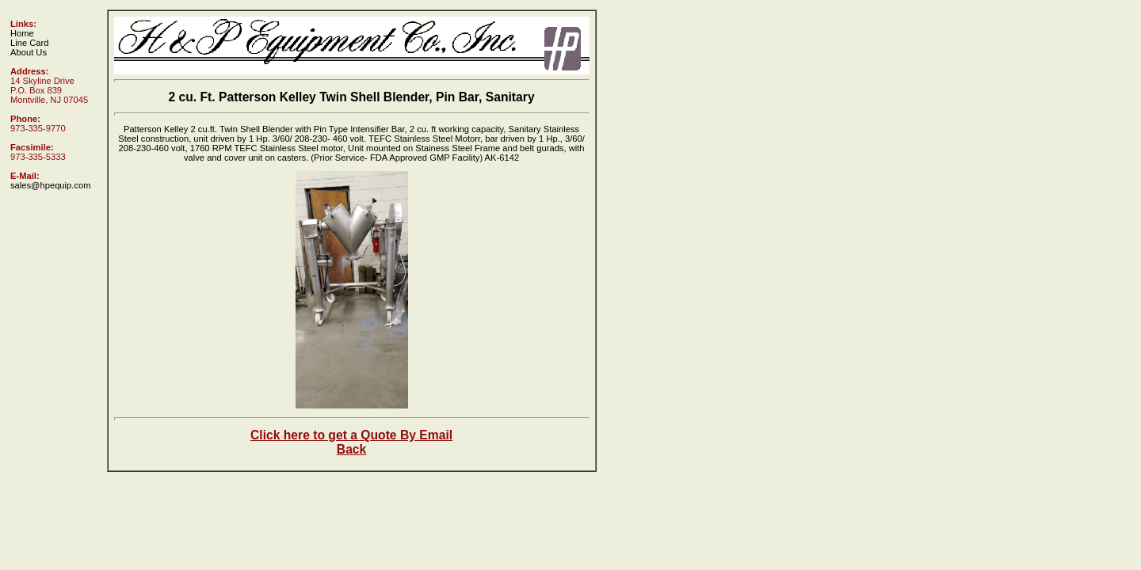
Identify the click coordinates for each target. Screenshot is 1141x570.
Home (22, 33)
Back (351, 449)
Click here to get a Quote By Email (351, 435)
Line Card (29, 43)
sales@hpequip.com (50, 185)
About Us (28, 52)
